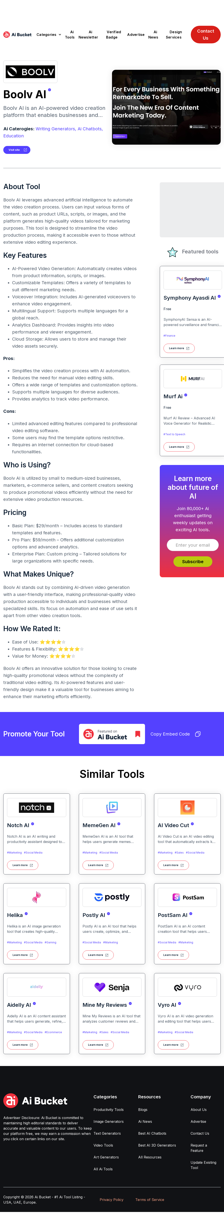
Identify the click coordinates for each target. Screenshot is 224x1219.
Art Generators (106, 1157)
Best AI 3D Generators (157, 1145)
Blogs (142, 1109)
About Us (199, 1109)
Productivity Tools (109, 1109)
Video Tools (103, 1145)
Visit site (14, 149)
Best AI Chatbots (152, 1133)
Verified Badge (113, 34)
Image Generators (109, 1121)
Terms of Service (149, 1199)
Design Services (174, 34)
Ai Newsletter (88, 34)
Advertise (136, 34)
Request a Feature (199, 1148)
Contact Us (205, 34)
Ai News (153, 34)
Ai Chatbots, (90, 128)
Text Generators (107, 1133)
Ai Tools (70, 34)
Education (13, 135)
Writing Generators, (56, 128)
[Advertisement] (112, 10)
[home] (17, 34)
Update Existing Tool (203, 1165)
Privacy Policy (111, 1199)
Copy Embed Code (176, 734)
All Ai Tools (103, 1169)
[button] (49, 34)
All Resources (150, 1157)
